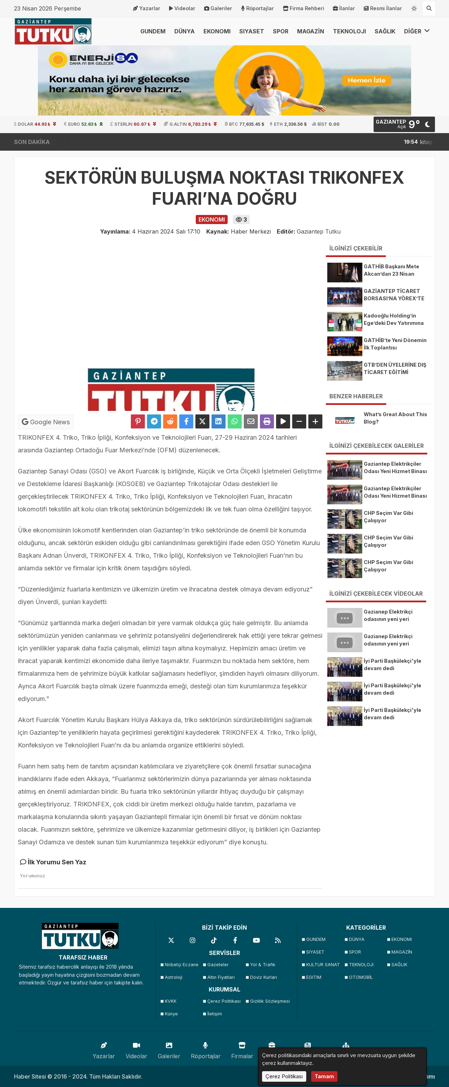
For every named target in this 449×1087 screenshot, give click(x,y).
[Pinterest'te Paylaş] (138, 421)
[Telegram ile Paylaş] (154, 421)
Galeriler (218, 8)
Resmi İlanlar (383, 8)
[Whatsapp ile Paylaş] (235, 421)
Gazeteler (218, 964)
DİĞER (417, 31)
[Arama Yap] (429, 8)
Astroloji (173, 977)
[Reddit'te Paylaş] (170, 421)
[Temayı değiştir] (414, 7)
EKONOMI (216, 31)
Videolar (182, 8)
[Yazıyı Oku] (283, 421)
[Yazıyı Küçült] (299, 421)
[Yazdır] (267, 421)
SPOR (280, 31)
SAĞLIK (385, 31)
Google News (46, 422)
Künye (171, 1013)
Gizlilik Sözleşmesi (269, 1001)
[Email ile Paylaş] (251, 421)
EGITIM (313, 977)
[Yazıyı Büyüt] (315, 421)
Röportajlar (257, 8)
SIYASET (251, 31)
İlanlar (344, 8)
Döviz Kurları (263, 977)
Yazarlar (146, 8)
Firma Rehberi (303, 8)
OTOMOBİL (361, 977)
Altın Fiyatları (221, 977)
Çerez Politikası (224, 1001)
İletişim (214, 1013)
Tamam (324, 1076)
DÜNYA (184, 31)
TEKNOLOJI (349, 31)
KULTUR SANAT (323, 964)
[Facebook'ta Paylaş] (186, 421)
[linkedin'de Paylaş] (219, 421)
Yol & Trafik (262, 964)
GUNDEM (153, 31)
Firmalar (242, 1049)
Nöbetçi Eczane (182, 964)
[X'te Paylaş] (202, 421)
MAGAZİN (310, 31)
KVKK (170, 1001)
